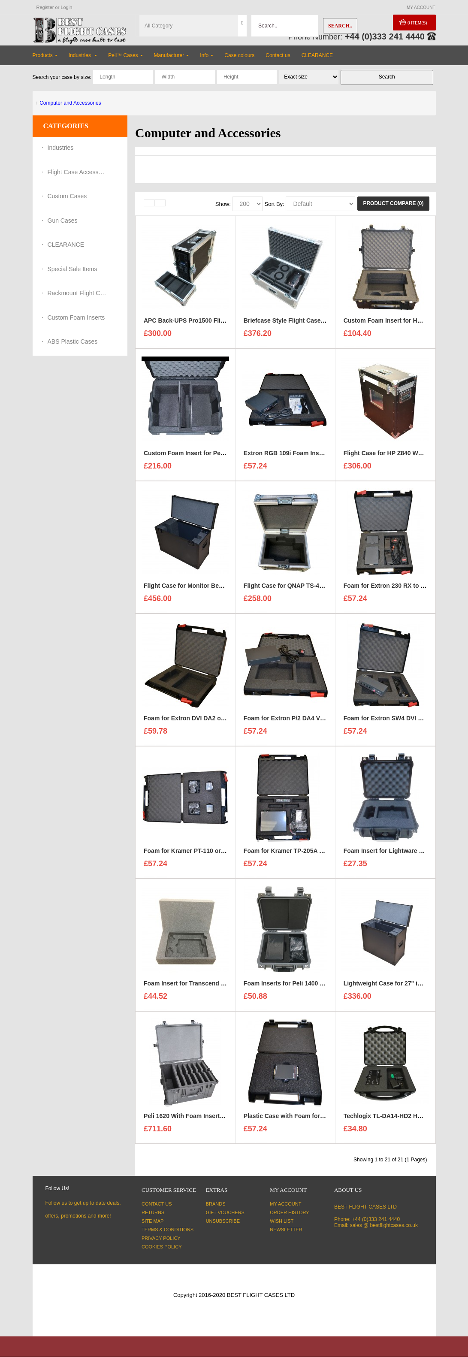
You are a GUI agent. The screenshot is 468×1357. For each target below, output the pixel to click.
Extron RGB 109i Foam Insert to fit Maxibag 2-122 (314, 456)
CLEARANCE (66, 244)
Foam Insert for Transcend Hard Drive (197, 986)
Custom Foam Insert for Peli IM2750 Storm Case (212, 456)
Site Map (152, 1221)
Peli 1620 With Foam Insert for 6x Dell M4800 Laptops (220, 1118)
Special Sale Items (72, 269)
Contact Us (157, 1203)
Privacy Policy (161, 1238)
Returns (153, 1212)
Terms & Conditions (167, 1229)
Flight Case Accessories (78, 172)
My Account (285, 1203)
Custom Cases (67, 196)
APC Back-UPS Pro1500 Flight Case (195, 323)
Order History (289, 1212)
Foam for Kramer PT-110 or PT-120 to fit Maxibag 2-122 (221, 853)
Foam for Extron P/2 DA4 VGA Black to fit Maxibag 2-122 (324, 721)
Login (66, 7)
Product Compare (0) (393, 203)
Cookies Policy (162, 1246)
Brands (216, 1203)
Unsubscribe (223, 1221)
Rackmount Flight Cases (78, 293)
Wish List (281, 1221)
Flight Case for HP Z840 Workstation (395, 456)
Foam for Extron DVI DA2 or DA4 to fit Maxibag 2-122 (219, 721)
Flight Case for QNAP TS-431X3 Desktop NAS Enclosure (324, 588)
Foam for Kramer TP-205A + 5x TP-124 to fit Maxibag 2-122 (327, 853)
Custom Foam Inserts (76, 317)
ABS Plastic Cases (73, 341)
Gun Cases (63, 220)
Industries (61, 147)
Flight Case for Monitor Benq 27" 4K (195, 588)
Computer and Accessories (70, 103)
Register (45, 7)
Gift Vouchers (225, 1212)
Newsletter (286, 1229)
